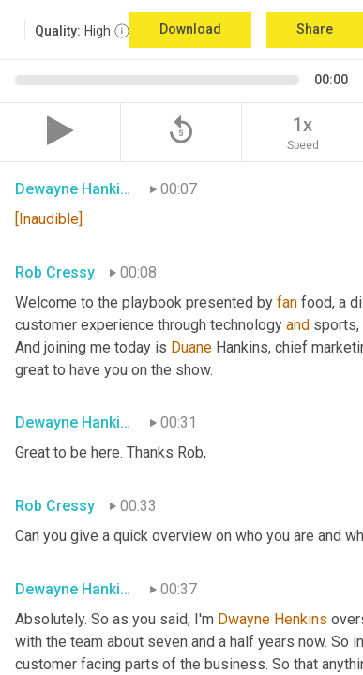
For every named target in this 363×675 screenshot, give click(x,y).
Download (190, 29)
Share (314, 29)
